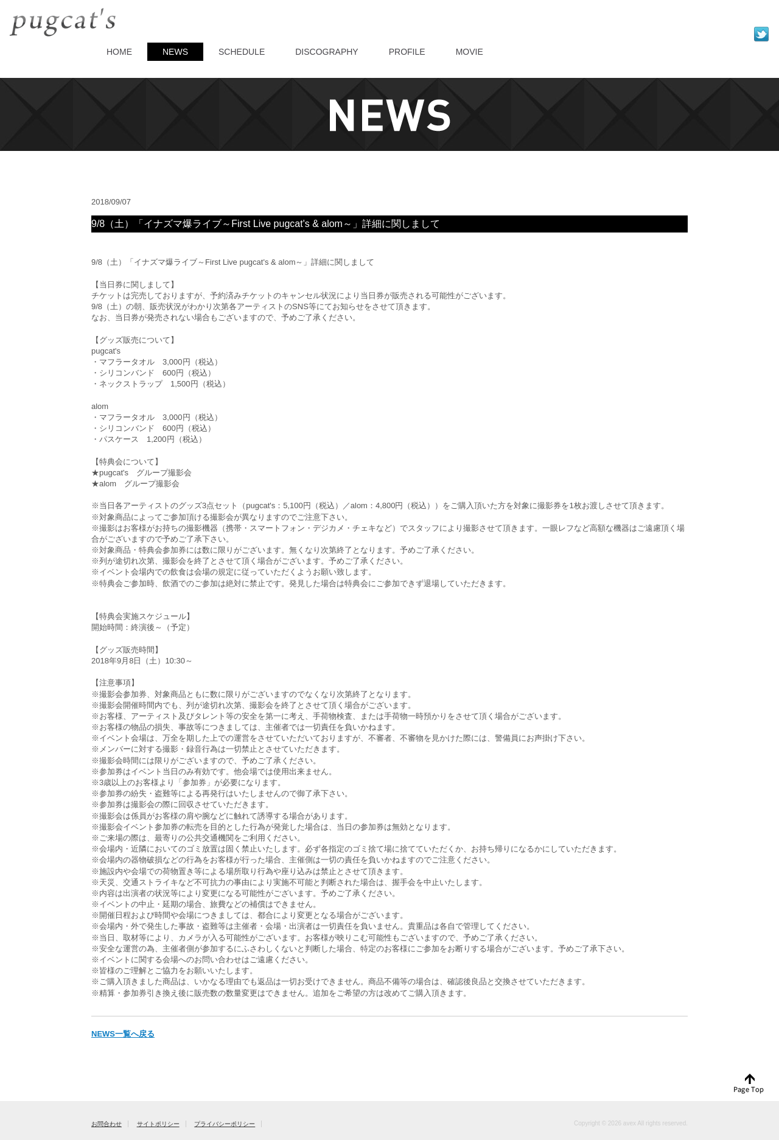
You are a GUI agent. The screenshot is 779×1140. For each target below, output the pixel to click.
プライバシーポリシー (224, 1124)
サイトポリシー (158, 1124)
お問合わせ (106, 1124)
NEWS (175, 52)
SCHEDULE (241, 52)
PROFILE (407, 52)
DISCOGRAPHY (326, 52)
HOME (119, 52)
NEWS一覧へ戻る (123, 1033)
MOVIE (469, 52)
